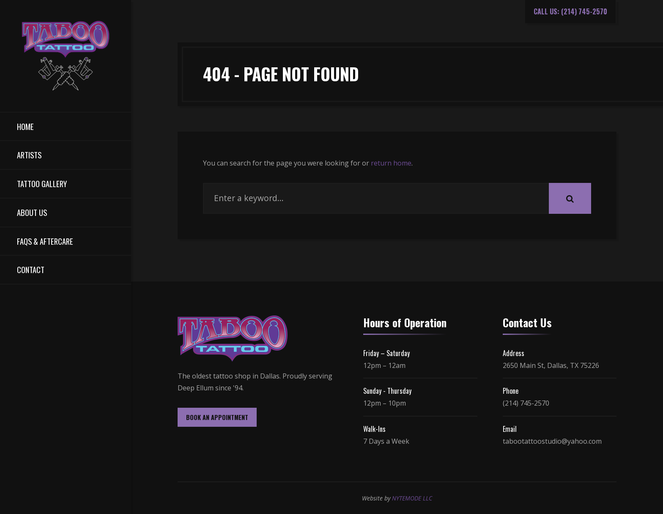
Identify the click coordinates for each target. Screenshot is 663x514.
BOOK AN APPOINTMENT (217, 417)
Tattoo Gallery (42, 183)
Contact (30, 269)
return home (391, 163)
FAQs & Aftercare (45, 241)
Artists (29, 154)
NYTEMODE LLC (412, 498)
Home (25, 126)
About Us (32, 212)
